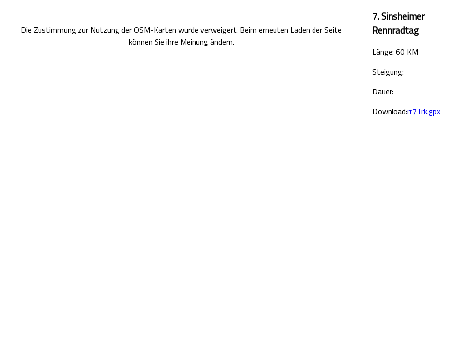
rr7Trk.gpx (423, 111)
